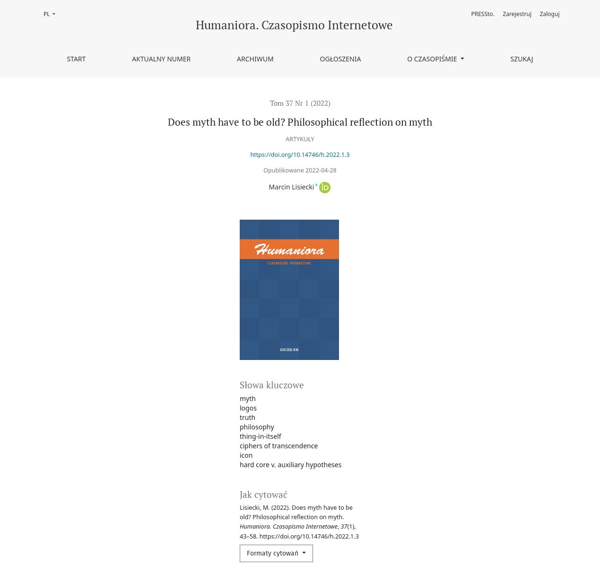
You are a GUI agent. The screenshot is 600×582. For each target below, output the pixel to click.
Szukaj (521, 58)
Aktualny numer (161, 58)
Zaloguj (550, 14)
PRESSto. (482, 14)
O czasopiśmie (433, 58)
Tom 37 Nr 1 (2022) (300, 103)
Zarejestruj (517, 14)
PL (52, 13)
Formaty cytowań (273, 553)
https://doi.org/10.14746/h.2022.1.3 (299, 155)
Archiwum (255, 58)
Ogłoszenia (340, 58)
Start (76, 58)
